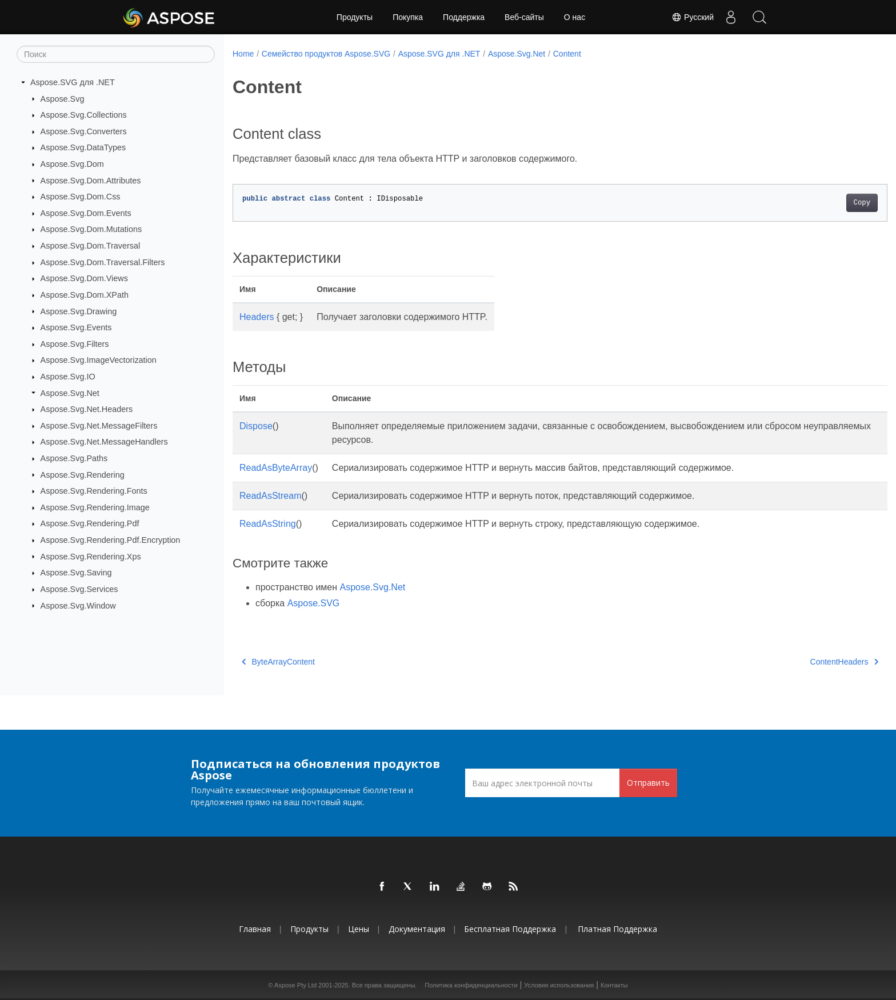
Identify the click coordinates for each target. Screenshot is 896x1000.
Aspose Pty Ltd (295, 985)
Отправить (648, 782)
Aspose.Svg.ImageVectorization (99, 360)
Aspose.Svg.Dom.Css (81, 196)
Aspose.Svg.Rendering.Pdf (90, 523)
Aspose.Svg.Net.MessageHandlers (104, 441)
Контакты (614, 985)
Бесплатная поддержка (510, 928)
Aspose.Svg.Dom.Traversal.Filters (103, 262)
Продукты (355, 17)
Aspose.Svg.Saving (76, 572)
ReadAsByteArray (275, 468)
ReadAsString (267, 524)
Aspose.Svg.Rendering (83, 474)
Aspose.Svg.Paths (74, 458)
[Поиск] (116, 54)
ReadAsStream (270, 496)
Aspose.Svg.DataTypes (83, 147)
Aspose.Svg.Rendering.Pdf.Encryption (111, 540)
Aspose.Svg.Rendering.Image (95, 507)
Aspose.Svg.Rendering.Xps (91, 556)
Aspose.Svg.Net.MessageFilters (99, 425)
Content (567, 53)
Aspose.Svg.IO (68, 376)
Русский (692, 17)
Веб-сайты (524, 17)
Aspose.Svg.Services (79, 589)
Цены (358, 928)
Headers (256, 317)
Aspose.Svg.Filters (75, 344)
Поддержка (464, 17)
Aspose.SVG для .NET (72, 82)
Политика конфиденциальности (471, 985)
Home (243, 53)
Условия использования (559, 985)
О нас (574, 17)
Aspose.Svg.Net (70, 392)
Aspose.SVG (313, 603)
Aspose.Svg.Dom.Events (86, 213)
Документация (417, 928)
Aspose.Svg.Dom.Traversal (91, 245)
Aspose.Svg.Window (78, 605)
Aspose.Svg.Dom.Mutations (91, 229)
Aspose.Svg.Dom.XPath (85, 294)
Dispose (256, 426)
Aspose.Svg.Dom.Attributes (91, 180)
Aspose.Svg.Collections (84, 114)
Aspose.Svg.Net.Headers (87, 409)
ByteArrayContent (278, 661)
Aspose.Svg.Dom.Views (84, 278)
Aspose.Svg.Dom (72, 164)
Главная (255, 928)
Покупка (408, 17)
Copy (817, 203)
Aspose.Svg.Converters (84, 131)
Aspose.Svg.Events (76, 327)
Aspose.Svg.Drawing (79, 310)
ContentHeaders (799, 661)
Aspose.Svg (63, 98)
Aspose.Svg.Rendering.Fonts (94, 490)
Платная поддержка (617, 928)
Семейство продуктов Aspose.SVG (326, 53)
